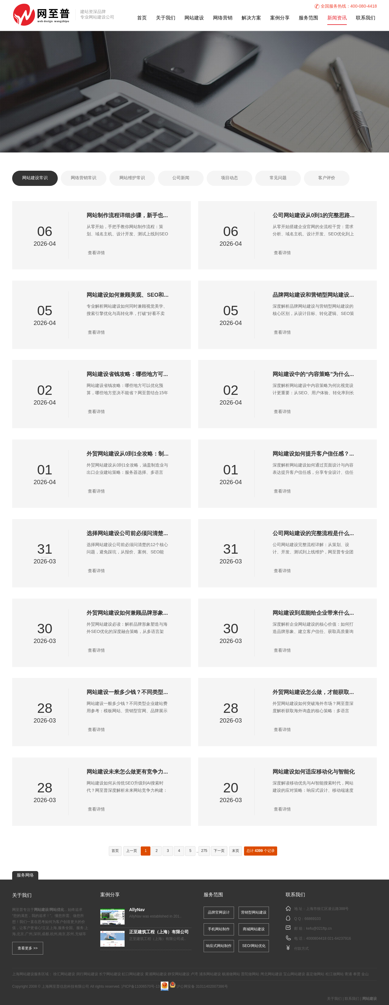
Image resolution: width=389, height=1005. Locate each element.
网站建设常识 (35, 178)
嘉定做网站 (315, 974)
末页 (235, 851)
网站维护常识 (132, 178)
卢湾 (194, 974)
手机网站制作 (219, 929)
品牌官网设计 (219, 912)
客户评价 (326, 178)
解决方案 (251, 18)
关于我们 (165, 18)
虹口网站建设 (133, 974)
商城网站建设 (254, 929)
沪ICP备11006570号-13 (140, 987)
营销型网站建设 (254, 912)
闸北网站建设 (271, 974)
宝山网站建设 (294, 974)
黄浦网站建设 (156, 974)
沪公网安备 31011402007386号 (199, 987)
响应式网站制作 (219, 946)
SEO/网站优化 (254, 946)
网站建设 (194, 18)
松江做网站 (334, 974)
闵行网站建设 (87, 974)
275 (204, 851)
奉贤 (356, 974)
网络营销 (222, 18)
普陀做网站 (250, 974)
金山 (365, 974)
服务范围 (308, 18)
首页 (142, 18)
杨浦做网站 (231, 974)
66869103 (313, 919)
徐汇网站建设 (64, 974)
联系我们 (365, 18)
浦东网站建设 (210, 974)
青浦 (348, 974)
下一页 (219, 851)
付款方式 (301, 949)
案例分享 (280, 18)
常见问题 (278, 178)
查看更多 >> (27, 948)
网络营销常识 (83, 178)
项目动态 (229, 178)
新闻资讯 (337, 18)
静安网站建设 (179, 974)
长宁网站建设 (110, 974)
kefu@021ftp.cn (319, 929)
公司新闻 (180, 178)
